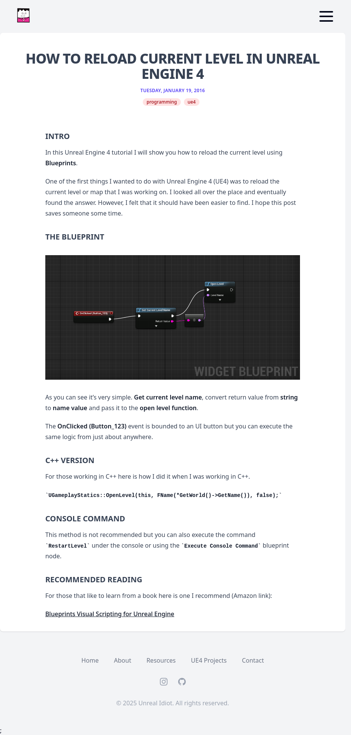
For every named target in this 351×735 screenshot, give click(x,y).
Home (90, 660)
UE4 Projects (209, 660)
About (122, 660)
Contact (253, 660)
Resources (161, 660)
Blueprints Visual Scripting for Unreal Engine (109, 614)
